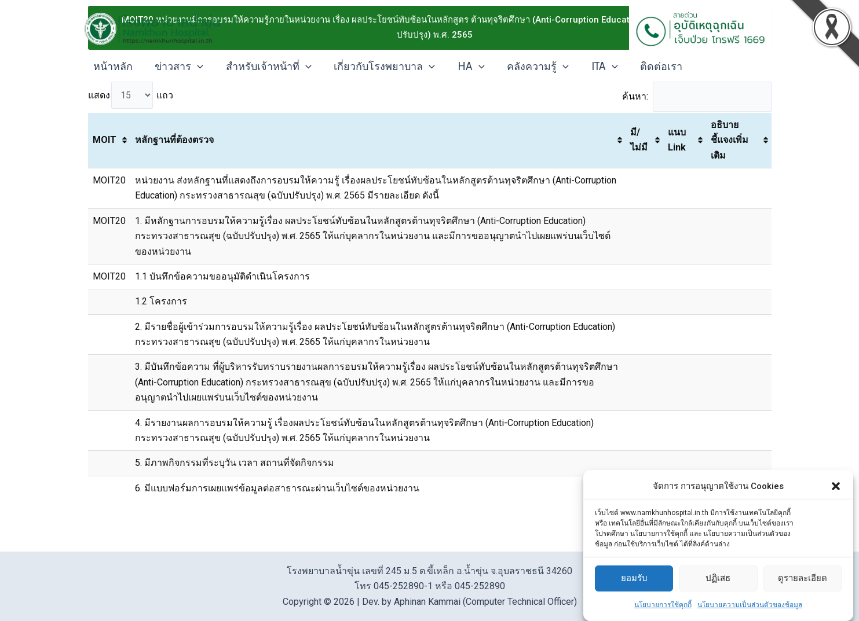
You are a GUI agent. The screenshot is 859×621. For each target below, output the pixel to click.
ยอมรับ (634, 578)
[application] (195, 66)
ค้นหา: (696, 96)
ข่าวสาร (177, 66)
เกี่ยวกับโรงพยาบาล (379, 66)
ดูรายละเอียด (802, 578)
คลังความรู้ (530, 66)
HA (464, 66)
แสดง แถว (131, 95)
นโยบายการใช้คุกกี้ (663, 605)
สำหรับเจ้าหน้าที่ (265, 66)
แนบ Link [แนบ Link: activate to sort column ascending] (677, 141)
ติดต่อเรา (649, 66)
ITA (594, 66)
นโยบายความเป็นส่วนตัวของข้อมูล (749, 605)
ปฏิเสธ (718, 578)
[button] (836, 486)
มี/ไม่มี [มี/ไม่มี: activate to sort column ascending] (639, 141)
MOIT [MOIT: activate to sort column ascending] (104, 140)
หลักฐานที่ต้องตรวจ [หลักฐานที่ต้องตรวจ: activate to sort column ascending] (174, 140)
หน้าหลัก (112, 66)
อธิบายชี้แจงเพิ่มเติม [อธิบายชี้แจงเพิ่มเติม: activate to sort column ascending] (729, 140)
